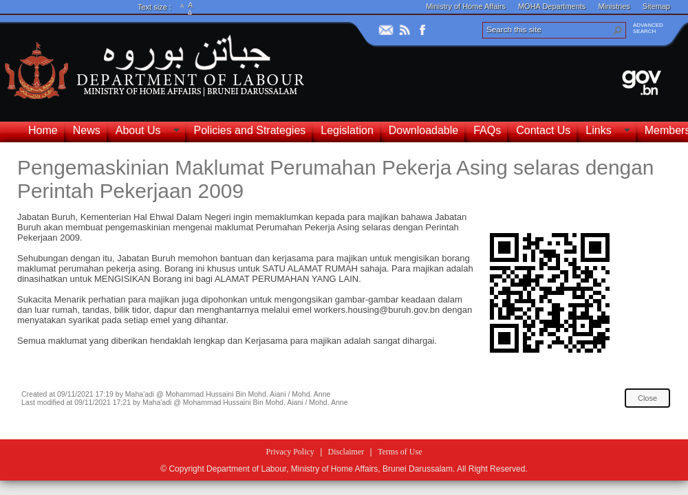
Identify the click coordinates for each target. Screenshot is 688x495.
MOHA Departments (551, 6)
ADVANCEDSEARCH (648, 28)
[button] (617, 30)
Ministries (614, 6)
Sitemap (656, 6)
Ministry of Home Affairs (466, 6)
